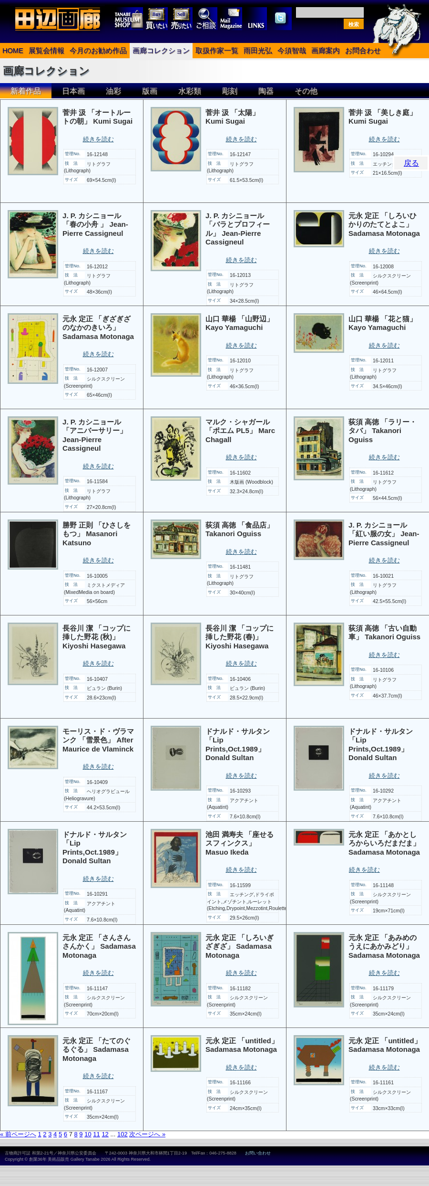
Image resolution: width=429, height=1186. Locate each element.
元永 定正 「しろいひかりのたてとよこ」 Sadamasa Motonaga (384, 224)
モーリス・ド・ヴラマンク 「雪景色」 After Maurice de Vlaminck (98, 740)
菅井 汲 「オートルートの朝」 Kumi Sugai (97, 117)
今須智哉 (291, 50)
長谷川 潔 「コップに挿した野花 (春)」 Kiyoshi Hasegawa (239, 637)
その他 (306, 91)
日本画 (73, 91)
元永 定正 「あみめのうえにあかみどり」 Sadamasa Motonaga (384, 946)
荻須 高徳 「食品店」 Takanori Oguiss (239, 529)
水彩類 (189, 91)
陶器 (266, 91)
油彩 (113, 91)
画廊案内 (325, 50)
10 (87, 1134)
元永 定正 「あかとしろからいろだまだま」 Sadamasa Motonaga (384, 843)
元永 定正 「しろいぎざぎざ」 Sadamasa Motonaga (239, 946)
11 (96, 1134)
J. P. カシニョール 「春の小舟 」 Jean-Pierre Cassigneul (95, 224)
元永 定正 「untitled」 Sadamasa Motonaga (241, 1045)
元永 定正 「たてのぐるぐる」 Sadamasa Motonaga (96, 1049)
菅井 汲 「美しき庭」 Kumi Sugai (382, 117)
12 (105, 1134)
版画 (149, 91)
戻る (411, 163)
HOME (12, 50)
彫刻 (229, 91)
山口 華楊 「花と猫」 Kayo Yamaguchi (382, 323)
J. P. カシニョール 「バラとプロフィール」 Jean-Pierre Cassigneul (237, 229)
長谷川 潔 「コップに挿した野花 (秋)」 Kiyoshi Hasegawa (96, 637)
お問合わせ (363, 50)
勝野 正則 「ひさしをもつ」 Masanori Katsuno (96, 534)
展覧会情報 (46, 50)
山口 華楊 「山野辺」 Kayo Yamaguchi (239, 323)
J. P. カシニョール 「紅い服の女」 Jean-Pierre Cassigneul (383, 534)
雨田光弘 (258, 50)
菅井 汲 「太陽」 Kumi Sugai (232, 117)
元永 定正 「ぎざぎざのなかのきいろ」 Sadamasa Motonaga (98, 327)
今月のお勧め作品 (98, 50)
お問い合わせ (258, 1153)
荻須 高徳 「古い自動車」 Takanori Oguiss (384, 632)
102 (122, 1134)
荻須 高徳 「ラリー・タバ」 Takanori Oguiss (382, 431)
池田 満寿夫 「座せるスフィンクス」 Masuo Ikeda (239, 843)
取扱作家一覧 (216, 50)
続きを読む (98, 139)
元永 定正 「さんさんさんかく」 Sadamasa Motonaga (99, 946)
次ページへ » (147, 1134)
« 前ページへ (18, 1134)
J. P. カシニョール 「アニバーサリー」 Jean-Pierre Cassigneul (94, 435)
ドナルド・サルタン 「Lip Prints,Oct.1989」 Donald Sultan (237, 744)
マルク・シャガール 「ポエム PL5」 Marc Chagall (240, 431)
